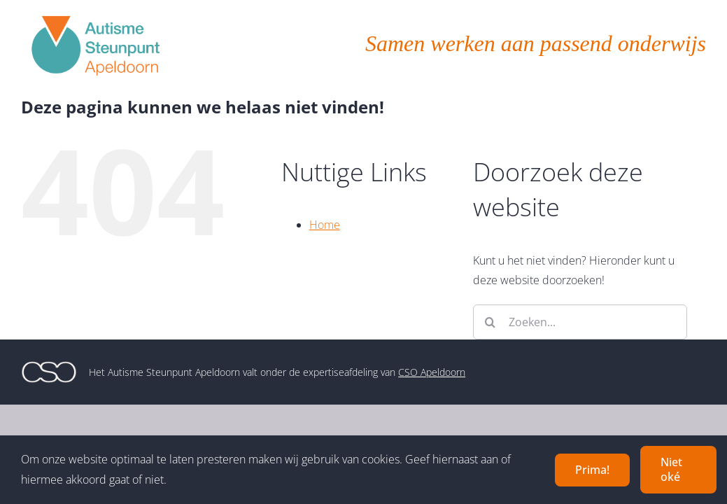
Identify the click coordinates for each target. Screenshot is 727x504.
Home (324, 224)
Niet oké (671, 469)
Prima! (592, 469)
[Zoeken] (490, 322)
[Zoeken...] (580, 322)
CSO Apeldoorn (431, 372)
